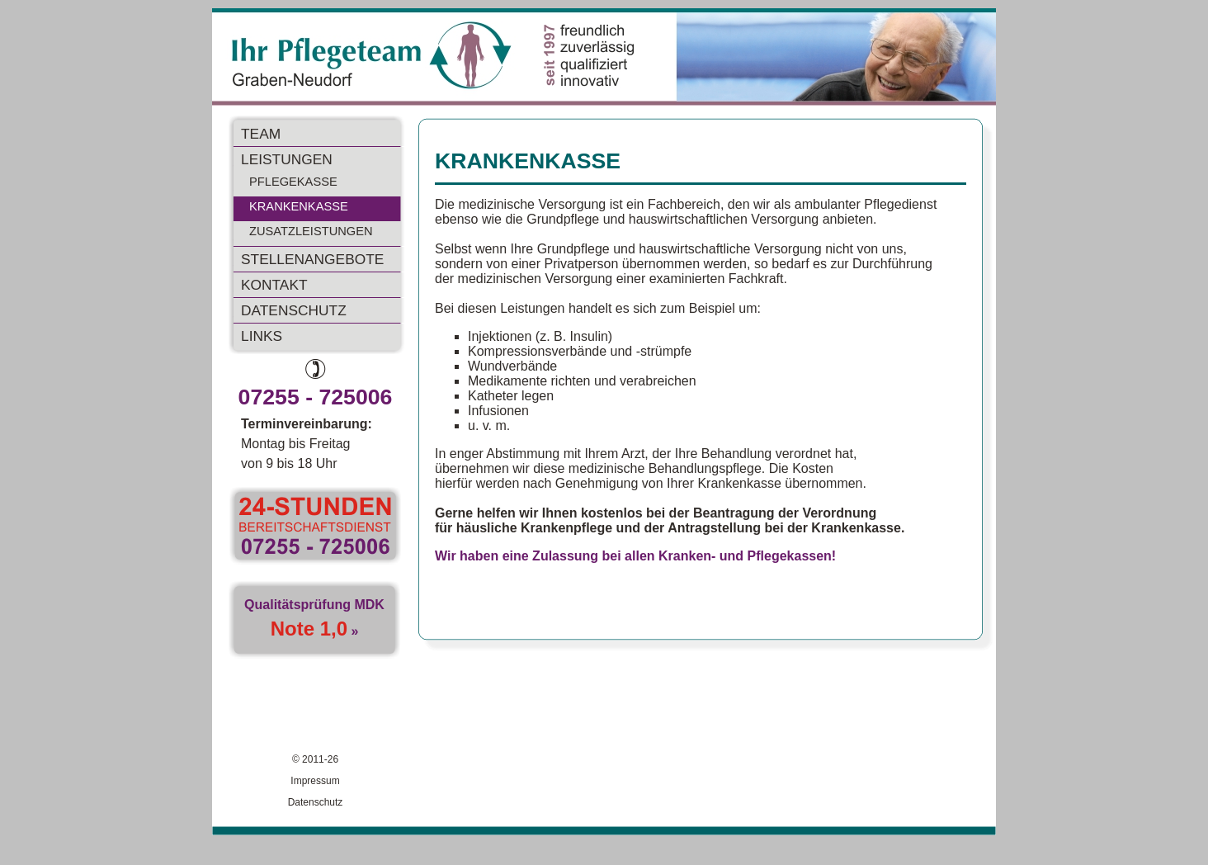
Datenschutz (315, 802)
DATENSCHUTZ (294, 310)
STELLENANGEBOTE (312, 259)
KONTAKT (274, 285)
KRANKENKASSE (298, 206)
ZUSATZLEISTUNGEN (311, 231)
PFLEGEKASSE (293, 181)
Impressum (314, 781)
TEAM (261, 133)
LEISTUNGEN (287, 159)
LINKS (261, 336)
